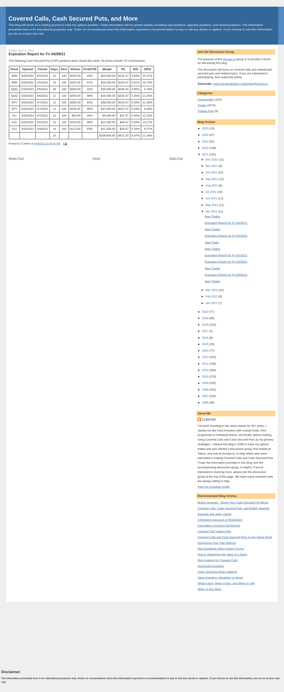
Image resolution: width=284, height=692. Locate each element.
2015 (205, 344)
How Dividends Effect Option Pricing (220, 548)
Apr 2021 (211, 211)
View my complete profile (213, 486)
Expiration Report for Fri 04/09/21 (37, 54)
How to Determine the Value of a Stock (222, 554)
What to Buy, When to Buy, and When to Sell (225, 583)
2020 (205, 311)
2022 (205, 148)
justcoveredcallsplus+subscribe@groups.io (240, 83)
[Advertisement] (34, 636)
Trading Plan (205, 111)
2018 (205, 324)
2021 (205, 154)
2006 (205, 402)
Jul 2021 (211, 192)
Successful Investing (210, 566)
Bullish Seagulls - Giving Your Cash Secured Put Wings (232, 502)
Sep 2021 (212, 179)
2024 (205, 134)
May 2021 (212, 205)
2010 (205, 376)
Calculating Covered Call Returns (218, 525)
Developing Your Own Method (216, 543)
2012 (205, 363)
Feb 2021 (212, 296)
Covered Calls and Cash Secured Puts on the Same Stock (234, 537)
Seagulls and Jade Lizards (214, 514)
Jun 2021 (211, 198)
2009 (205, 383)
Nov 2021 (212, 166)
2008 (205, 389)
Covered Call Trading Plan (214, 531)
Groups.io (229, 59)
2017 (205, 331)
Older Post (176, 158)
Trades (201, 105)
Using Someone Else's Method (217, 571)
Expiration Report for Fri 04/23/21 (226, 235)
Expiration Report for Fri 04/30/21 (226, 223)
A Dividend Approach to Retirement (219, 520)
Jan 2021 (211, 303)
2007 (205, 396)
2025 (205, 128)
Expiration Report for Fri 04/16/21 (226, 255)
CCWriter (209, 419)
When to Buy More (209, 589)
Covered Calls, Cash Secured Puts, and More (73, 18)
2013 (205, 357)
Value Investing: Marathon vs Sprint (220, 577)
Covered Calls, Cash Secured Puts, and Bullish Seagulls (233, 508)
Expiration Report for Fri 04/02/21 (226, 275)
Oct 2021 (211, 172)
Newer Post (16, 158)
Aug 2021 (212, 185)
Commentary (205, 99)
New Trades (212, 216)
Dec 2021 (212, 159)
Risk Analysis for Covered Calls (217, 560)
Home (96, 158)
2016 (205, 337)
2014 (205, 350)
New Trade (212, 242)
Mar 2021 (212, 290)
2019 (205, 318)
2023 (205, 141)
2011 (205, 370)
